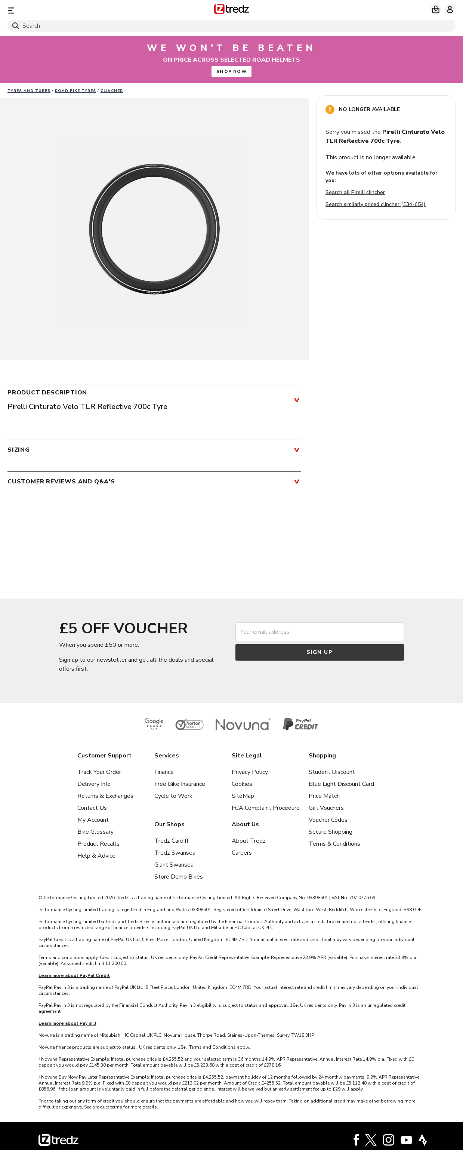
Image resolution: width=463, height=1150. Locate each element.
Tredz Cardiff (171, 841)
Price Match (324, 796)
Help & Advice (96, 856)
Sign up (319, 652)
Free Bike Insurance (179, 784)
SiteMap (243, 796)
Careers (242, 853)
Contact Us (92, 808)
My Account (93, 820)
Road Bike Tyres (75, 90)
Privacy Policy (250, 772)
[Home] (231, 10)
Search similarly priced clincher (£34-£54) (375, 204)
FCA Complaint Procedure (266, 808)
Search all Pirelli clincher (355, 192)
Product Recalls (98, 844)
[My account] (450, 9)
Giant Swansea (174, 865)
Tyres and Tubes (28, 90)
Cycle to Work (173, 796)
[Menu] (81, 10)
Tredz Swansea (174, 853)
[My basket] (435, 9)
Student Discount (332, 772)
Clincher (112, 90)
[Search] (231, 26)
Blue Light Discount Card (341, 784)
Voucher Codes (328, 820)
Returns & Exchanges (105, 796)
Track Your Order (99, 772)
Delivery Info (94, 784)
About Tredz (249, 841)
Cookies (242, 784)
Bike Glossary (95, 832)
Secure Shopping (330, 832)
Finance (164, 772)
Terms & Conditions (334, 844)
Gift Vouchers (326, 808)
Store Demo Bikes (178, 877)
